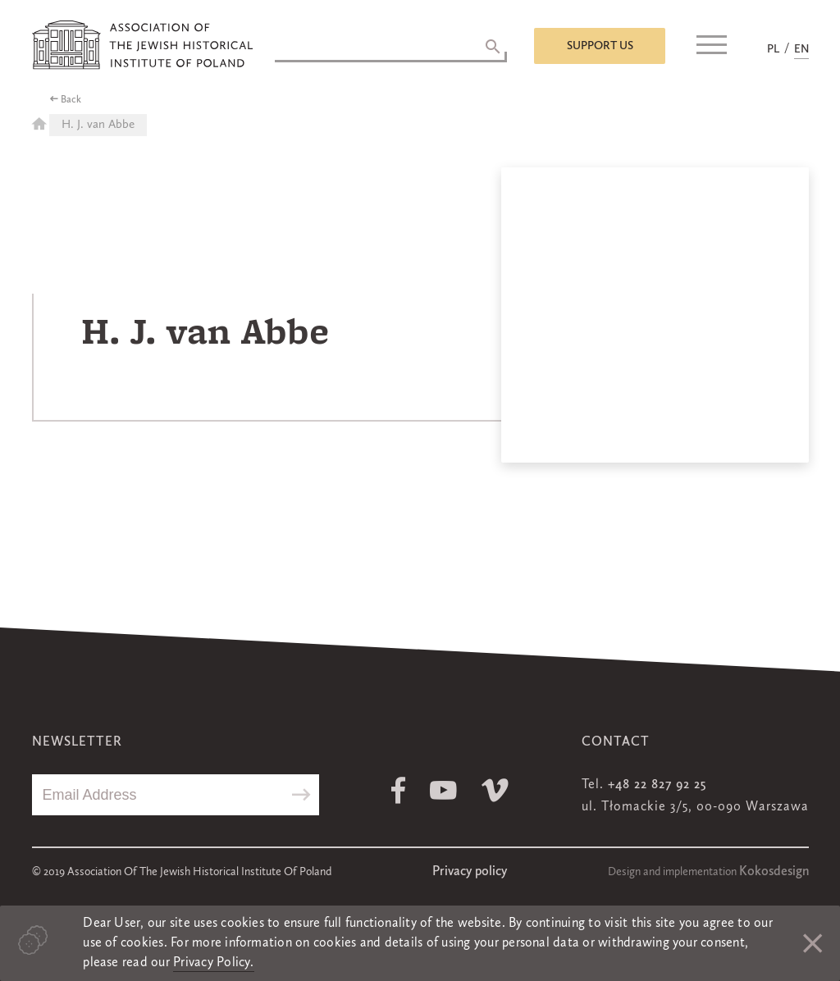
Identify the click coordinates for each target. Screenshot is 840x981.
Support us (600, 46)
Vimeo (495, 790)
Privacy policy (469, 871)
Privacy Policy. (213, 963)
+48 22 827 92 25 (657, 785)
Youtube (443, 790)
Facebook (398, 790)
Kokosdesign (774, 871)
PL (773, 49)
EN (801, 49)
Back (71, 100)
